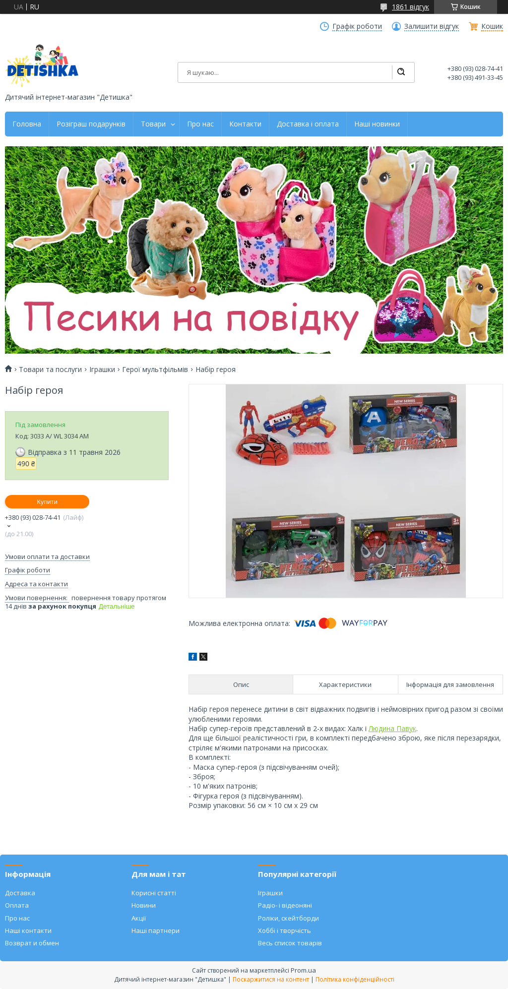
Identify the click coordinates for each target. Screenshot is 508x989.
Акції (138, 918)
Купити (47, 501)
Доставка (20, 892)
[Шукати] (401, 72)
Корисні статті (153, 892)
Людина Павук (392, 728)
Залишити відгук (431, 26)
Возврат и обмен (32, 942)
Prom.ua (303, 970)
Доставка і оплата (308, 124)
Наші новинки (377, 124)
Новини (143, 905)
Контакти (245, 124)
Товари (153, 124)
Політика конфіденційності (355, 979)
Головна (26, 124)
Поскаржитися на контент (271, 979)
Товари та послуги (50, 369)
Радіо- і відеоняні (285, 905)
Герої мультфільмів (155, 369)
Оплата (17, 905)
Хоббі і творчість (284, 930)
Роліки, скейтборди (288, 918)
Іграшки (102, 369)
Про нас (200, 124)
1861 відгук (410, 6)
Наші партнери (155, 930)
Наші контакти (28, 930)
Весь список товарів (290, 942)
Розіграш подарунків (91, 124)
